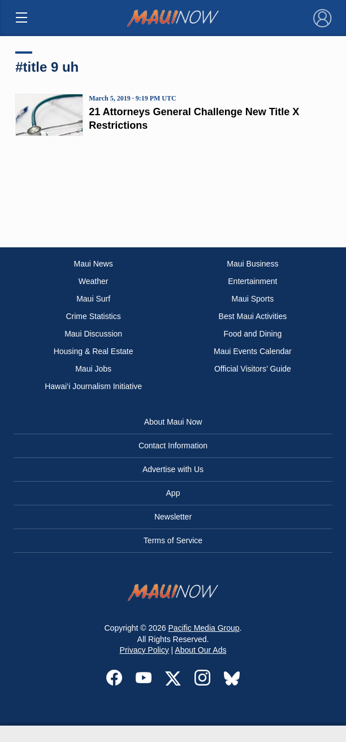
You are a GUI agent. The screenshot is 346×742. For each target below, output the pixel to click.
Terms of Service (173, 540)
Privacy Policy (144, 649)
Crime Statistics (93, 316)
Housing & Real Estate (93, 351)
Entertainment (252, 281)
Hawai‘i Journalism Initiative (93, 386)
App (173, 492)
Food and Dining (252, 333)
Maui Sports (253, 298)
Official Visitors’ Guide (252, 368)
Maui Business (252, 263)
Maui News (93, 263)
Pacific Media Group (204, 627)
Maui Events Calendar (253, 351)
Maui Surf (93, 298)
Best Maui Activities (253, 316)
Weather (94, 281)
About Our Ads (200, 649)
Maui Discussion (93, 333)
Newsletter (173, 516)
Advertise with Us (173, 469)
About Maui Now (173, 421)
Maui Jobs (93, 368)
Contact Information (173, 445)
